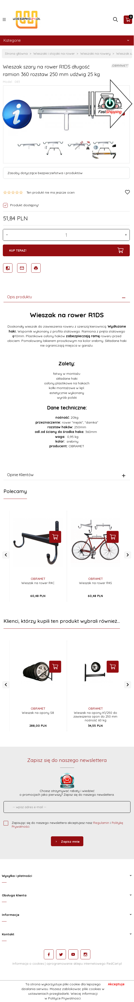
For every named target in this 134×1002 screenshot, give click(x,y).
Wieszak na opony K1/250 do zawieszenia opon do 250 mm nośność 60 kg (95, 716)
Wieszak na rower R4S (95, 583)
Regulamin (101, 823)
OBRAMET (38, 579)
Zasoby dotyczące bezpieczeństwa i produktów (45, 173)
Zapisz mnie (67, 841)
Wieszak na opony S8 (38, 713)
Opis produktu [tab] (19, 296)
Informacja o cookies (28, 963)
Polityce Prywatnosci (64, 998)
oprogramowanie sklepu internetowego (76, 963)
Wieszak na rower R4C (37, 583)
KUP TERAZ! (66, 250)
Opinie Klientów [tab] (20, 474)
